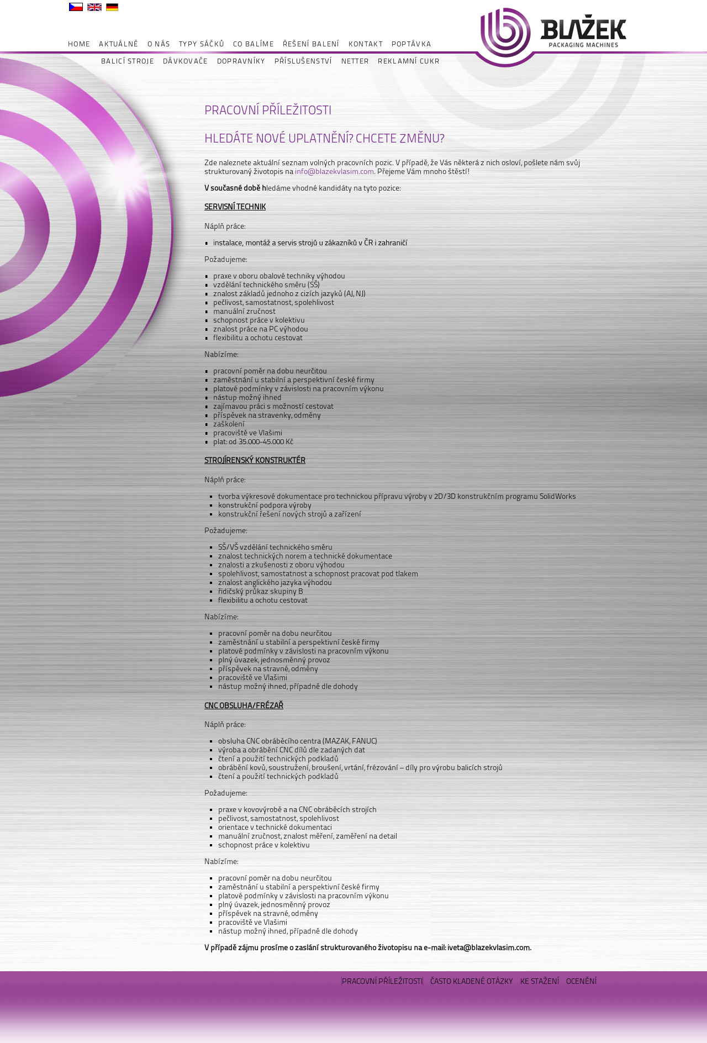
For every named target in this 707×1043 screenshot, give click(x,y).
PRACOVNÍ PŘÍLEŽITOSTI (382, 981)
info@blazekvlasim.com (334, 171)
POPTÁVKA (411, 44)
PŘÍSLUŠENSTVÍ (304, 61)
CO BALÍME (253, 44)
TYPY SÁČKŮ (201, 44)
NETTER (355, 61)
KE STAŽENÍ (539, 981)
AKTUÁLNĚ (118, 44)
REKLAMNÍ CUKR (409, 61)
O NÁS (159, 44)
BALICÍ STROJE (127, 61)
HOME (79, 44)
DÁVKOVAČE (185, 61)
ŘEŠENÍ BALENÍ (311, 44)
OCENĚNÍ (581, 981)
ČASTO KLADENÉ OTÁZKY (471, 981)
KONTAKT (366, 44)
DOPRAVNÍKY (241, 61)
